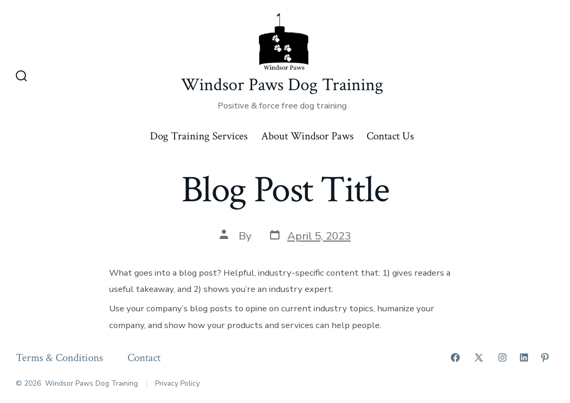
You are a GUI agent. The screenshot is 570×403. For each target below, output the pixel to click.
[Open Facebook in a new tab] (455, 357)
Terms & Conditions (59, 358)
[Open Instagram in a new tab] (502, 357)
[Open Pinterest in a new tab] (544, 357)
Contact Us (390, 136)
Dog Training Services (199, 136)
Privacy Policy (177, 383)
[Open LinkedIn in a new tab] (523, 357)
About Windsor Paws (307, 136)
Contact (143, 358)
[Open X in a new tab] (479, 357)
